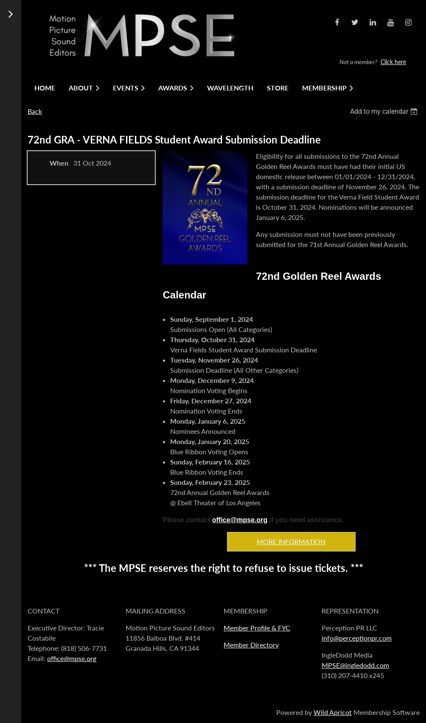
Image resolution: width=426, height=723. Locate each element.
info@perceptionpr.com (357, 638)
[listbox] (385, 111)
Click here (393, 61)
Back (35, 111)
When (59, 163)
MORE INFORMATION (291, 541)
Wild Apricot (333, 712)
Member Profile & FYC (257, 628)
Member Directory (251, 645)
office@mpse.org (239, 519)
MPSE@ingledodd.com (355, 665)
